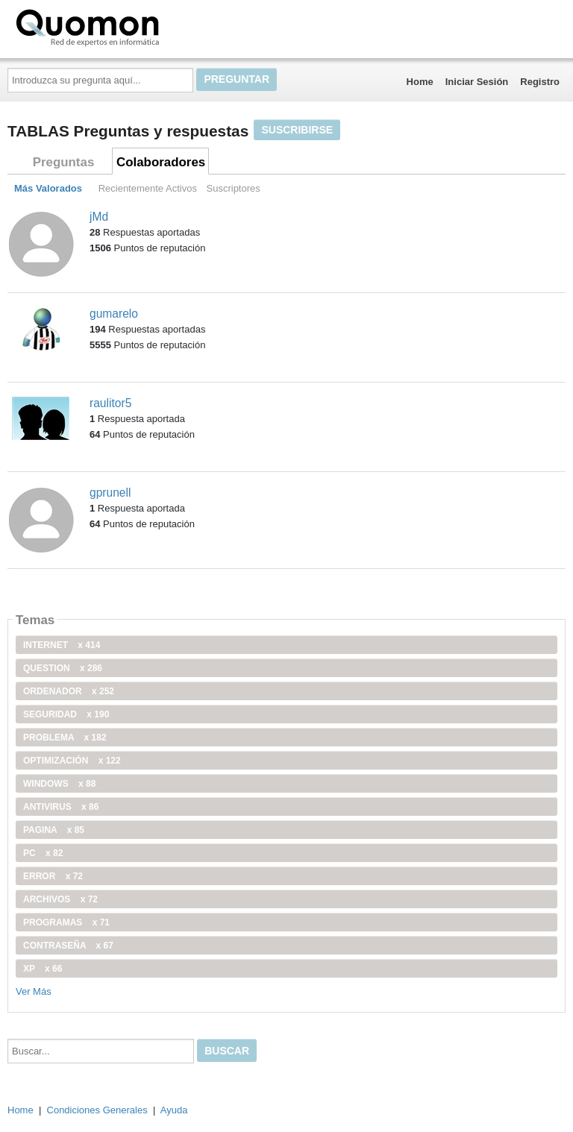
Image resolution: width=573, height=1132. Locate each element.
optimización (72, 760)
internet (61, 645)
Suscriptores (233, 188)
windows (59, 784)
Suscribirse (297, 130)
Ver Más (33, 991)
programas (66, 922)
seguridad (66, 714)
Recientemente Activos (147, 188)
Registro (540, 81)
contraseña (68, 945)
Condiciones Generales (97, 1110)
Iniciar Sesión (477, 81)
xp (42, 968)
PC (43, 853)
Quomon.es (135, 26)
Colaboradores (160, 162)
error (53, 876)
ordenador (68, 691)
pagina (53, 830)
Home (420, 81)
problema (65, 737)
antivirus (60, 807)
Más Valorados (48, 188)
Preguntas (64, 162)
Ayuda (174, 1110)
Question (62, 668)
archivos (60, 899)
